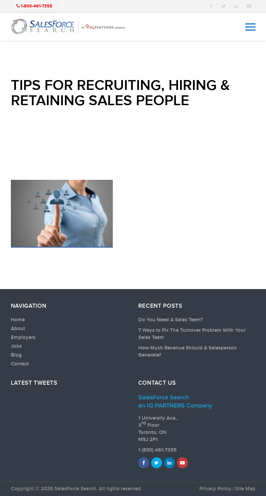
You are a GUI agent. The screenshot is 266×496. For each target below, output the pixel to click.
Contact (20, 364)
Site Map (245, 489)
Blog (16, 355)
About (18, 329)
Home (18, 320)
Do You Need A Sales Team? (170, 320)
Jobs (16, 346)
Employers (23, 338)
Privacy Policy (215, 489)
